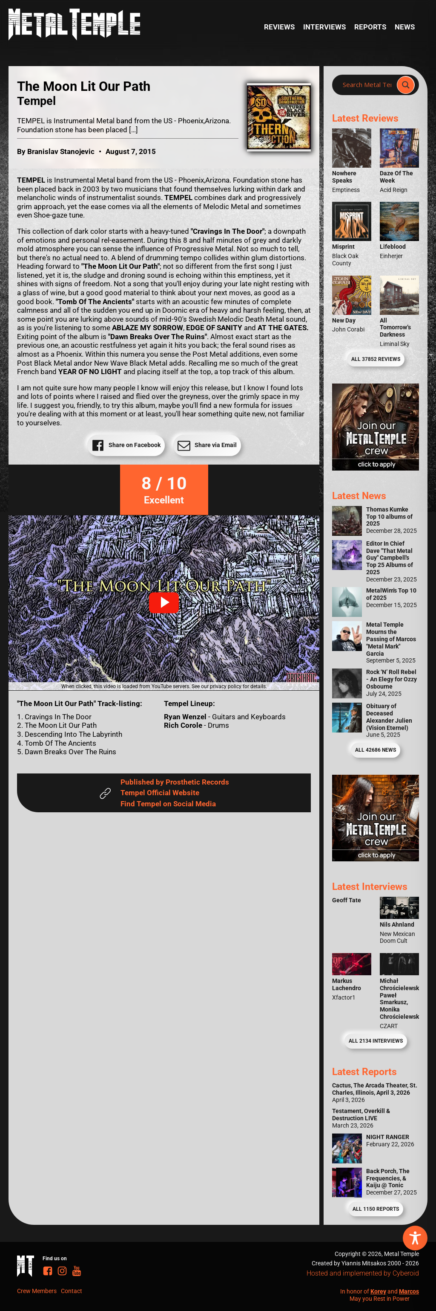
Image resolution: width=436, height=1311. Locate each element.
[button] (164, 603)
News (405, 27)
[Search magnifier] (406, 85)
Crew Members (37, 1291)
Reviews (279, 27)
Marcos (409, 1291)
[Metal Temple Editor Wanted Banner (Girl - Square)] (375, 468)
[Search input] (367, 85)
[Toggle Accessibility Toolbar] (415, 1238)
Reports (370, 27)
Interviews (324, 27)
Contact (71, 1291)
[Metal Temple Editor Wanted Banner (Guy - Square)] (375, 859)
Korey (378, 1291)
